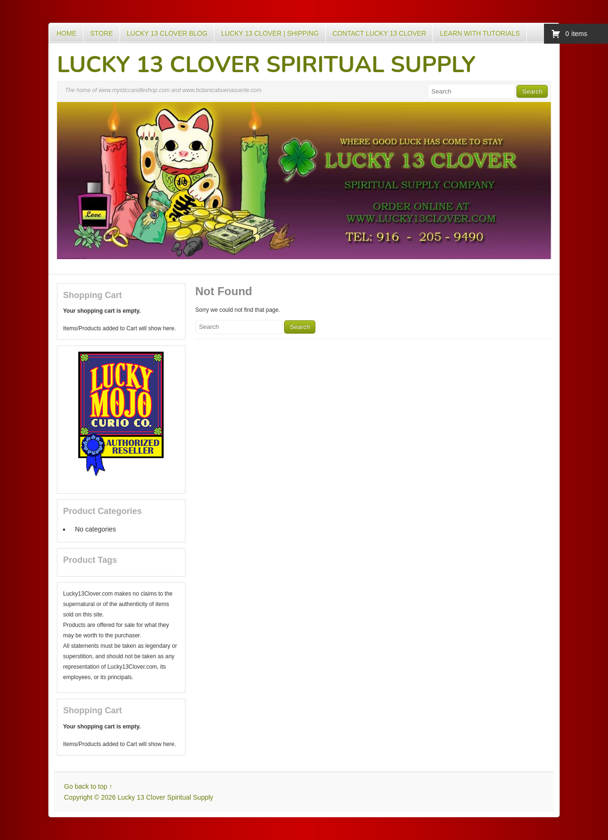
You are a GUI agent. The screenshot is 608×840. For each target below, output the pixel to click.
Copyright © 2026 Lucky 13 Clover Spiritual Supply (138, 797)
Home (66, 33)
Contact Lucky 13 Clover (379, 33)
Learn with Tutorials (479, 33)
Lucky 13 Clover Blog (167, 33)
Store (101, 33)
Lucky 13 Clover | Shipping (270, 33)
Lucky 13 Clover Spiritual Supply (266, 64)
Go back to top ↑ (88, 786)
